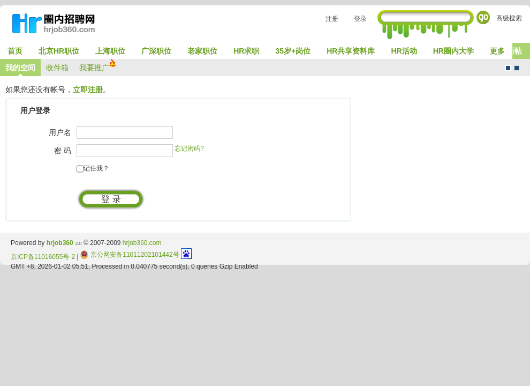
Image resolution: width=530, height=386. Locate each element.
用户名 (60, 132)
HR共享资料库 (351, 51)
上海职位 (110, 51)
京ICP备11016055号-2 (43, 257)
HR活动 (404, 51)
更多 (497, 51)
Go (483, 17)
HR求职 (246, 51)
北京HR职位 (59, 51)
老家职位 (202, 51)
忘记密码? (189, 148)
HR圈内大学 (453, 51)
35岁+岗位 (293, 51)
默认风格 (508, 68)
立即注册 (88, 89)
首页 (14, 51)
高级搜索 (509, 18)
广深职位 (156, 51)
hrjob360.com (142, 243)
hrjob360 (60, 243)
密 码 (62, 150)
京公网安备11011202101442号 (129, 254)
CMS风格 (516, 68)
